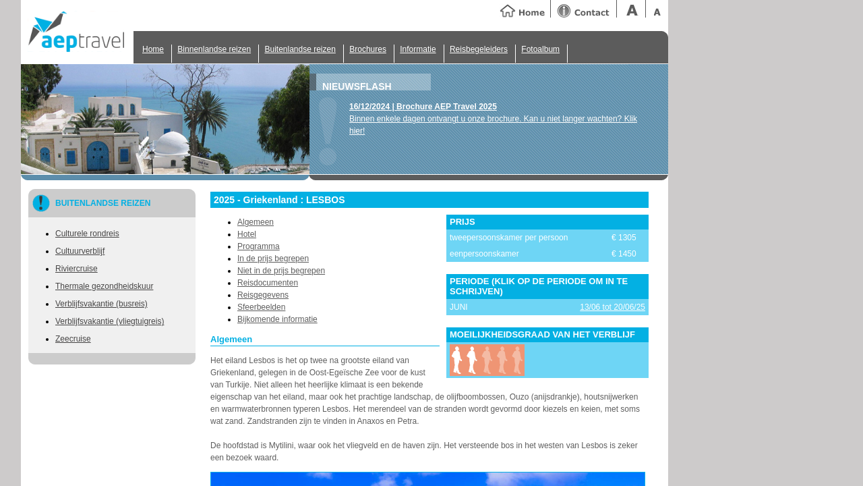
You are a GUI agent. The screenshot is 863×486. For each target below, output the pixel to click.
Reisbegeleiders (479, 49)
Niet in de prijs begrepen (281, 270)
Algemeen (255, 222)
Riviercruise (76, 268)
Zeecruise (73, 339)
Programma (258, 246)
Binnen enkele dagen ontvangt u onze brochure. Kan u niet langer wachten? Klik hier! (493, 119)
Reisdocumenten (267, 283)
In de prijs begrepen (273, 258)
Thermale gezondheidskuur (104, 286)
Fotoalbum (540, 49)
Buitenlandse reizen (299, 49)
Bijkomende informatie (277, 319)
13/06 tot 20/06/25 (612, 307)
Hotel (246, 234)
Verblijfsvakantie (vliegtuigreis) (109, 321)
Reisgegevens (263, 295)
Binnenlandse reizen (214, 49)
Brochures (367, 49)
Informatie (418, 49)
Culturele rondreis (87, 233)
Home (153, 49)
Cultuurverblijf (80, 251)
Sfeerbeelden (261, 307)
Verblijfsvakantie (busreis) (101, 303)
